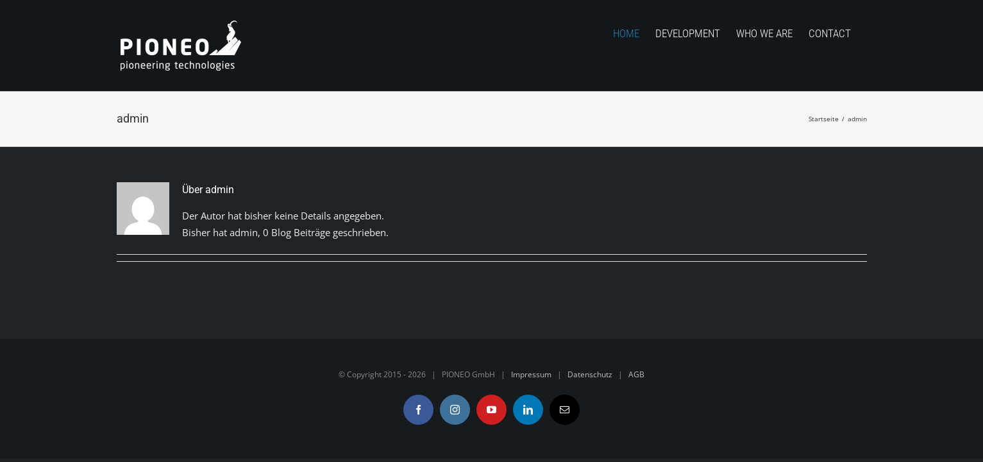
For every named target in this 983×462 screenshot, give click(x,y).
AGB (636, 374)
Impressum (531, 374)
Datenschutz (589, 374)
